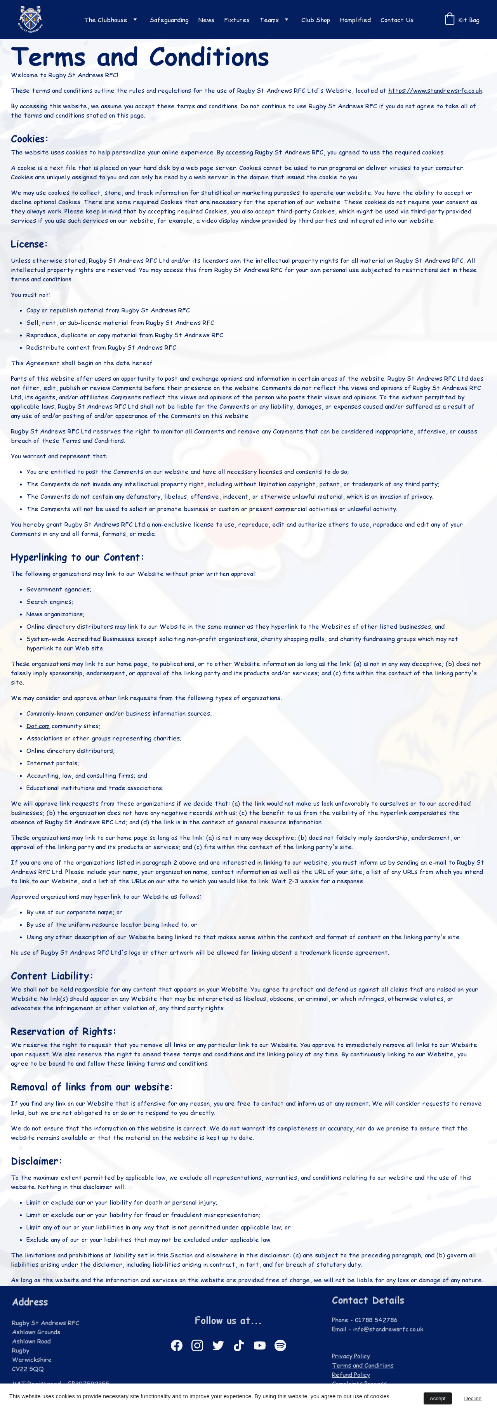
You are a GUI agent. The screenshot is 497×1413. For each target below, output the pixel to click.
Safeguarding (169, 19)
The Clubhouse (105, 19)
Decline (472, 1398)
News (206, 19)
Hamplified (355, 19)
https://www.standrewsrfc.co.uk (434, 93)
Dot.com (39, 725)
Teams (269, 19)
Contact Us (397, 19)
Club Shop (315, 19)
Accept (438, 1398)
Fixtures (237, 19)
